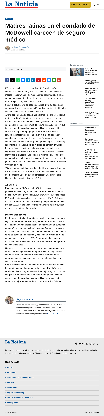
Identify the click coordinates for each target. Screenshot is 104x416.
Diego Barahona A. (21, 47)
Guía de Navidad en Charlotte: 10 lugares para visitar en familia (91, 71)
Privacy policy (11, 403)
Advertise (9, 383)
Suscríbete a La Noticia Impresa (19, 378)
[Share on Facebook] (7, 80)
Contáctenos (11, 373)
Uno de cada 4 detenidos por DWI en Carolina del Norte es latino (92, 114)
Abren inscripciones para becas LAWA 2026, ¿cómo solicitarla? (92, 165)
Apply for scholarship (14, 393)
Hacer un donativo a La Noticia (19, 398)
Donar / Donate (80, 4)
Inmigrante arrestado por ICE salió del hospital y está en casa (92, 141)
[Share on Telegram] (28, 80)
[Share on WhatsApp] (18, 80)
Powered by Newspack (91, 412)
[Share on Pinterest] (38, 80)
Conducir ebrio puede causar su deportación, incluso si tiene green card (91, 130)
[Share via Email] (54, 80)
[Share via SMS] (49, 80)
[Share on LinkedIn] (33, 80)
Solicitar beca (11, 388)
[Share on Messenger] (23, 80)
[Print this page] (59, 80)
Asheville (9, 19)
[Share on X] (12, 80)
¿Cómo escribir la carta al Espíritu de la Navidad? (92, 82)
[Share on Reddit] (44, 80)
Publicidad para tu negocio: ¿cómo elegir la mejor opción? (91, 91)
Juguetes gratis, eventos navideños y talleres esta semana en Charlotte (91, 103)
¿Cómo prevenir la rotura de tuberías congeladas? (91, 174)
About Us (9, 367)
